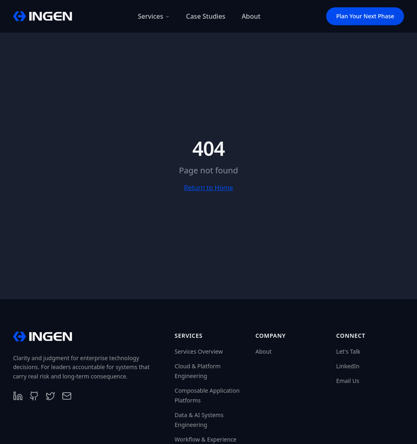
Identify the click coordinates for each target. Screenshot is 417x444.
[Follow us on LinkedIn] (18, 396)
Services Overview (199, 351)
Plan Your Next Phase (365, 16)
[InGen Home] (42, 16)
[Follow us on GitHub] (34, 396)
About (263, 351)
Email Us (348, 381)
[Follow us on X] (50, 396)
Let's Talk (348, 351)
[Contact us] (67, 396)
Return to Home (208, 187)
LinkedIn (348, 366)
